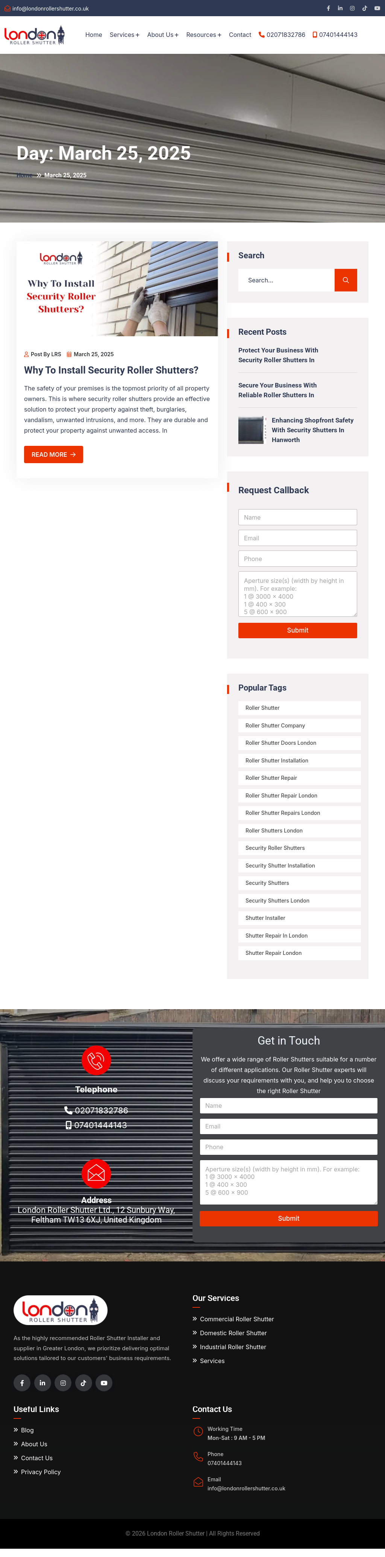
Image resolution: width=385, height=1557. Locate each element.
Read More (54, 454)
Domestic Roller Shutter (233, 1341)
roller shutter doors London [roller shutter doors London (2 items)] (281, 744)
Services (122, 34)
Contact (240, 34)
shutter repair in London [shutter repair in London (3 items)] (277, 943)
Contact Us (37, 1466)
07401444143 (335, 34)
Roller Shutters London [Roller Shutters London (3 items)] (274, 834)
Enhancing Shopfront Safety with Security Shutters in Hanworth (314, 430)
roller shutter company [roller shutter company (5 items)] (276, 726)
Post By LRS (42, 354)
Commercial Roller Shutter (237, 1327)
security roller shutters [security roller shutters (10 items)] (275, 852)
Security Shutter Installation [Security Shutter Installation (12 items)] (280, 871)
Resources (201, 34)
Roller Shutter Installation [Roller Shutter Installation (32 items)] (277, 762)
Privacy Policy (41, 1480)
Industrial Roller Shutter (233, 1355)
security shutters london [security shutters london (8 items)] (278, 907)
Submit (298, 630)
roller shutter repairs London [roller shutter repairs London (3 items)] (283, 816)
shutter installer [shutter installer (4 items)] (266, 925)
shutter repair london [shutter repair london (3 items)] (274, 961)
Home (93, 34)
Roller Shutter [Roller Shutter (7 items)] (263, 708)
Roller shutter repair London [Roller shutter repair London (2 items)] (282, 798)
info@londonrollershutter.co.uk (50, 8)
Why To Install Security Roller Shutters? (116, 370)
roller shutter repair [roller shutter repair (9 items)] (271, 780)
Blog (27, 1439)
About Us (160, 34)
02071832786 (282, 34)
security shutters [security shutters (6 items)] (268, 889)
